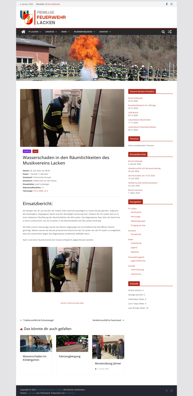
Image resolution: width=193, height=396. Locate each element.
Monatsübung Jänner (108, 363)
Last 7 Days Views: (136, 303)
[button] (39, 32)
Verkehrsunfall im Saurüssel (108, 320)
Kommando (136, 212)
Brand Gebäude (53, 4)
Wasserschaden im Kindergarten (34, 358)
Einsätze (50, 31)
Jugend (134, 247)
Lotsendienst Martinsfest (139, 119)
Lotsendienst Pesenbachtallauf (142, 127)
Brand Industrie (135, 190)
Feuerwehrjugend (83, 31)
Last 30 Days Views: (137, 308)
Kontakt (103, 31)
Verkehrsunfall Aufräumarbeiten (142, 183)
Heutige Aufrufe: (136, 294)
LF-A (46, 191)
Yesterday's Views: (136, 299)
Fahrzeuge (135, 216)
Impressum (136, 274)
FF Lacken (33, 31)
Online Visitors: (135, 290)
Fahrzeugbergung (69, 356)
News (64, 31)
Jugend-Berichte (138, 260)
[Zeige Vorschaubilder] (72, 303)
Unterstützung (137, 269)
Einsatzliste (136, 234)
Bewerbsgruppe (138, 221)
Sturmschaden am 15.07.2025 (141, 175)
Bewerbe (135, 252)
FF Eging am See (138, 225)
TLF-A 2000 (38, 191)
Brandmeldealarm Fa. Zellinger (142, 105)
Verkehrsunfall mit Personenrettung (144, 168)
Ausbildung (136, 243)
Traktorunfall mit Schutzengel (36, 320)
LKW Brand (133, 112)
